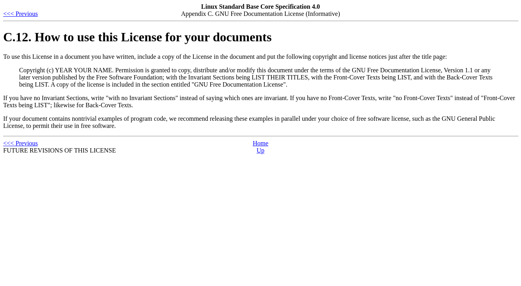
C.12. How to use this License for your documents (137, 37)
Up (261, 150)
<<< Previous (20, 13)
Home (260, 143)
